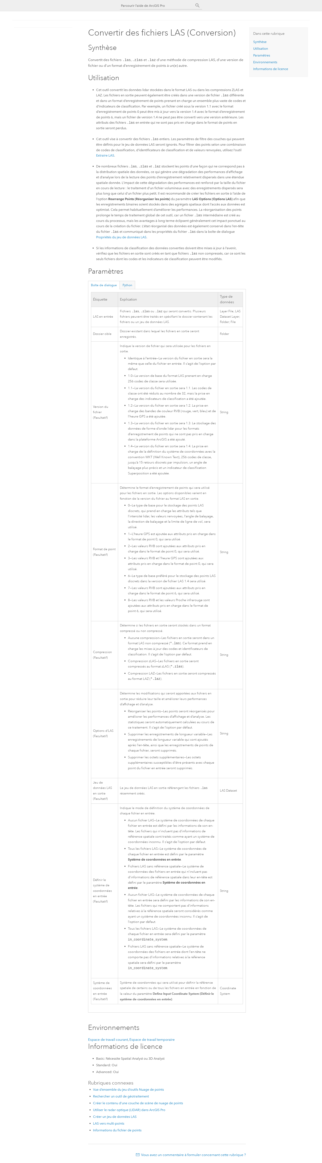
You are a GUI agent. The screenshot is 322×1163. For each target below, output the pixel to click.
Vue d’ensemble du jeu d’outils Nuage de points (128, 1090)
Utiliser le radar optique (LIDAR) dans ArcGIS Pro (129, 1110)
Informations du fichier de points (117, 1130)
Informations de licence (270, 69)
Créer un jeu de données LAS (115, 1117)
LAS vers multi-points (108, 1123)
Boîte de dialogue (104, 285)
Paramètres (261, 55)
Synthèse (260, 42)
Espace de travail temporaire (152, 1039)
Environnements (265, 62)
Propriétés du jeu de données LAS (121, 237)
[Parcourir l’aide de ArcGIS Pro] (157, 5)
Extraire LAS (105, 155)
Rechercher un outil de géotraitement (121, 1096)
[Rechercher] (198, 5)
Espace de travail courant (108, 1039)
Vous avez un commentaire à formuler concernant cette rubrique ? (193, 1155)
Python (127, 285)
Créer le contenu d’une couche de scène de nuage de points (138, 1103)
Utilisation (260, 49)
